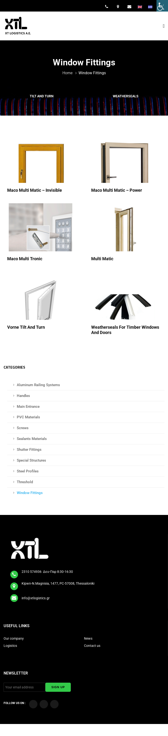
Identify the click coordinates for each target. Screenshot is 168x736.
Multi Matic (102, 258)
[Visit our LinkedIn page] (54, 704)
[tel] (14, 573)
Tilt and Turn (42, 96)
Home (67, 73)
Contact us (92, 646)
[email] (14, 597)
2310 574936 (32, 572)
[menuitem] (140, 7)
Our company (14, 638)
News (88, 638)
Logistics (11, 646)
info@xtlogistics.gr (36, 598)
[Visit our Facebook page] (33, 704)
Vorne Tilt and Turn (26, 327)
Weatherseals (126, 96)
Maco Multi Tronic (25, 258)
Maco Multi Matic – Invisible (35, 190)
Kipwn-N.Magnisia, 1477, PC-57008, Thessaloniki (58, 583)
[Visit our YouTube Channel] (44, 704)
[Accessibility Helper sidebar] (162, 6)
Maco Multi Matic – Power (117, 190)
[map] (14, 585)
